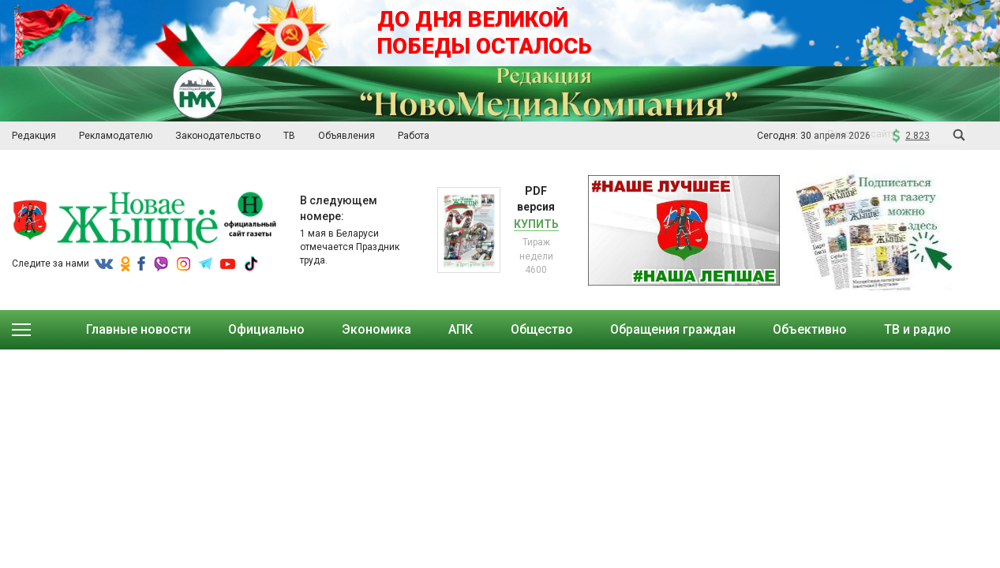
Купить (536, 224)
